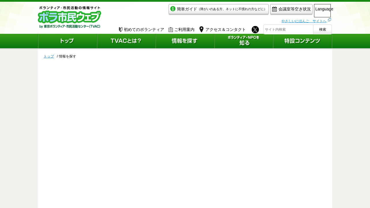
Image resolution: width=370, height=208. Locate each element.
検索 (322, 28)
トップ (49, 56)
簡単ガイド (194, 11)
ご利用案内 (182, 28)
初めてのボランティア (141, 28)
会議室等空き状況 (267, 11)
